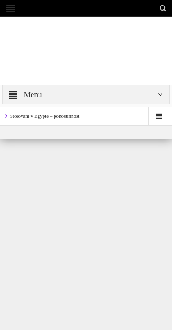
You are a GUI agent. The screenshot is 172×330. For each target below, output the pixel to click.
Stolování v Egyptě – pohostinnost (45, 116)
